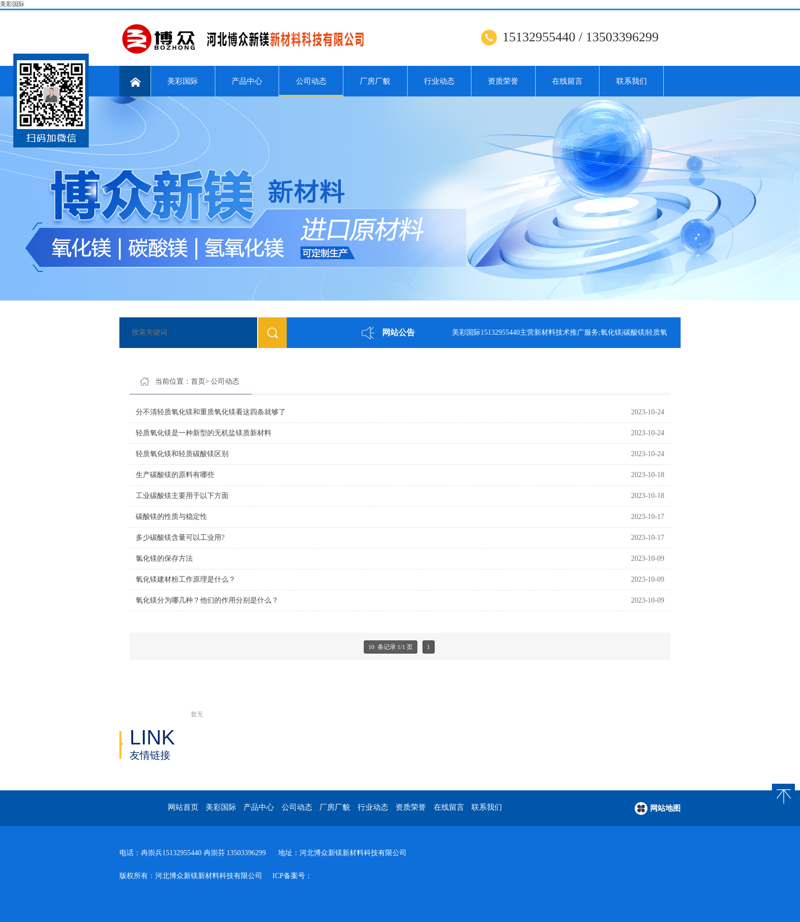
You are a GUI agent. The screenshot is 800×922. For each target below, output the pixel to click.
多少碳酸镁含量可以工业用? (180, 537)
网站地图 (665, 808)
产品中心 (247, 81)
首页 (198, 381)
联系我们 (631, 81)
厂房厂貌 (375, 81)
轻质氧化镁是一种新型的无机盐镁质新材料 (203, 433)
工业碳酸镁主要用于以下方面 (182, 496)
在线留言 (567, 81)
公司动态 (311, 86)
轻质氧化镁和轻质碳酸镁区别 (182, 454)
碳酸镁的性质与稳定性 (171, 516)
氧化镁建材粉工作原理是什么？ (186, 579)
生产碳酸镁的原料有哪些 (175, 475)
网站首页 (183, 807)
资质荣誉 (503, 81)
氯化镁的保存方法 (164, 558)
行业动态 (439, 81)
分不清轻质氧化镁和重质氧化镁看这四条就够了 (211, 412)
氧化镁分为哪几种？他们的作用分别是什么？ (207, 600)
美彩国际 (12, 4)
